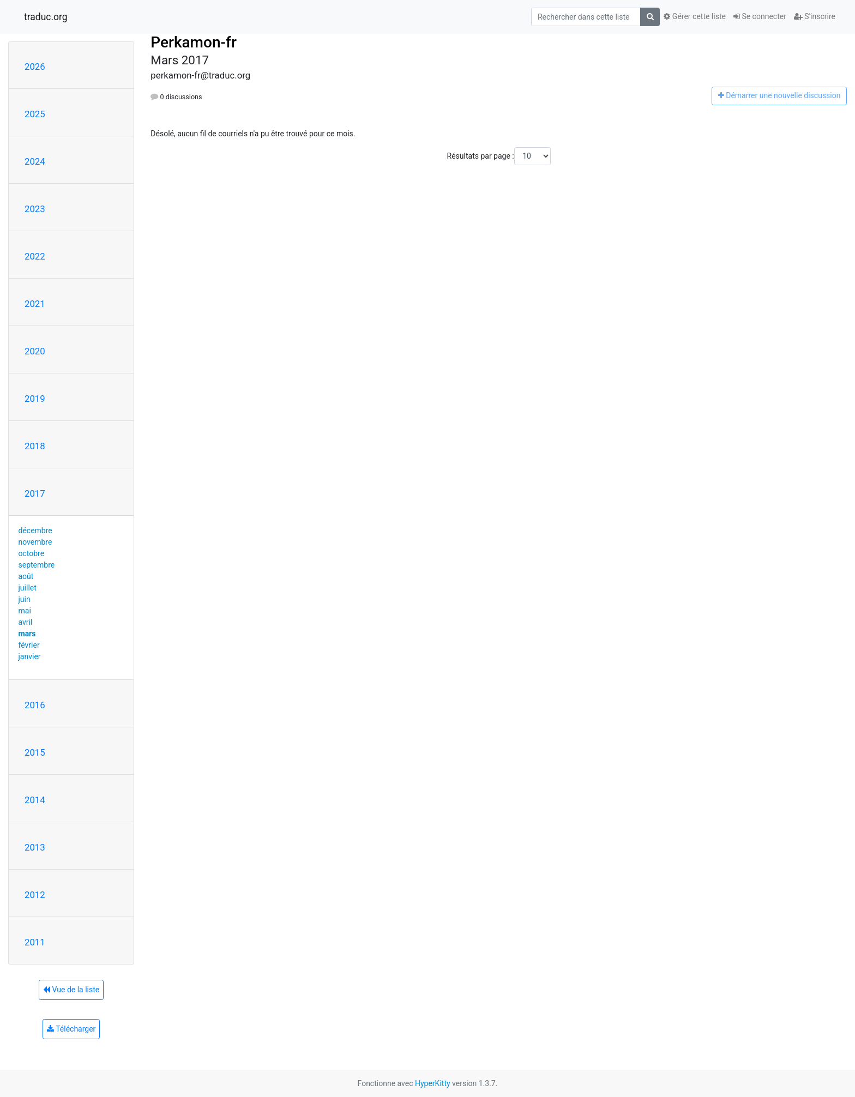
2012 (35, 894)
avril (26, 622)
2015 (35, 752)
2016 (35, 705)
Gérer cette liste (695, 16)
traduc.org (46, 16)
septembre (37, 564)
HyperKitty (432, 1083)
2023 (35, 208)
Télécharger (71, 1028)
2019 (35, 398)
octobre (32, 553)
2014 (35, 799)
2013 (35, 847)
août (26, 576)
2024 (35, 161)
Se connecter (759, 16)
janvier (30, 656)
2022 (35, 256)
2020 (35, 351)
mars (27, 633)
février (29, 645)
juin (25, 599)
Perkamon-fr (193, 42)
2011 (35, 942)
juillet (28, 587)
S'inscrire (814, 16)
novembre (35, 542)
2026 (35, 66)
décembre (35, 530)
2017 (35, 493)
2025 (35, 114)
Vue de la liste (71, 989)
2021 (35, 303)
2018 (35, 446)
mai (25, 610)
